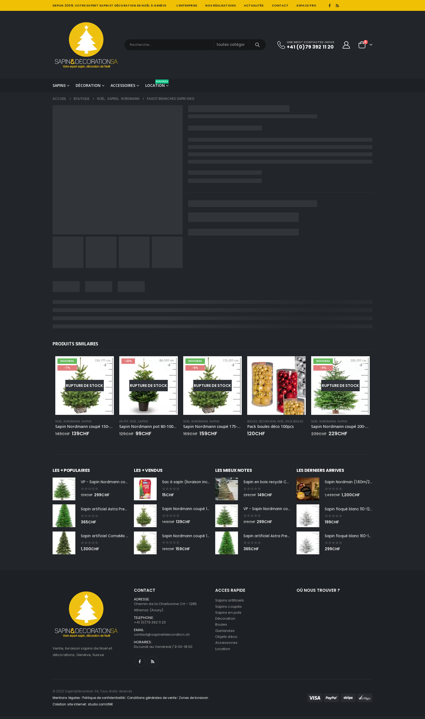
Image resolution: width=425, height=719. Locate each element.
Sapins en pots (228, 614)
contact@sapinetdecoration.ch (162, 636)
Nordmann (71, 421)
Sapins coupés (228, 607)
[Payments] (339, 700)
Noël (58, 421)
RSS (152, 664)
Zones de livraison (193, 700)
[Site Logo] (86, 44)
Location (157, 83)
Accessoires (123, 85)
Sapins (59, 85)
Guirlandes (225, 633)
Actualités (254, 5)
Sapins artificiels (229, 601)
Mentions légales (66, 700)
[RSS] (337, 5)
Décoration (88, 85)
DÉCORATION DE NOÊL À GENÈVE (140, 5)
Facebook (139, 664)
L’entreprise (186, 5)
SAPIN (103, 5)
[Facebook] (329, 5)
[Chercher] (257, 44)
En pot (123, 421)
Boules (252, 421)
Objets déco (226, 640)
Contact (280, 5)
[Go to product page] (84, 385)
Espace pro (306, 5)
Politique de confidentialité (103, 700)
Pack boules (294, 421)
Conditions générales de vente (151, 700)
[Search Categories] (231, 44)
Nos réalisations (220, 5)
